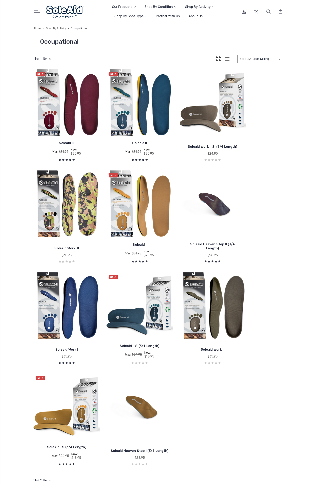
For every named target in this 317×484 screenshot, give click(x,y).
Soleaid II (126, 134)
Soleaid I (62, 227)
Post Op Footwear (252, 410)
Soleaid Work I (190, 230)
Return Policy (147, 420)
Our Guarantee (148, 398)
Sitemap (76, 477)
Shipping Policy (148, 414)
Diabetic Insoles (250, 392)
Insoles (244, 386)
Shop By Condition (160, 7)
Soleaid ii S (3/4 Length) (255, 227)
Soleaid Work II (62, 323)
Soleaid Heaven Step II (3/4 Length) (126, 228)
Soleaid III (62, 134)
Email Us (46, 410)
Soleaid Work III (254, 138)
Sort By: (245, 58)
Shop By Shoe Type (130, 16)
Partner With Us (168, 16)
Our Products (124, 7)
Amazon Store (148, 392)
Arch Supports (249, 398)
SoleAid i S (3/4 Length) (126, 319)
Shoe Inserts (248, 404)
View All (245, 416)
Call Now (46, 403)
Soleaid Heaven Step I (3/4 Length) (190, 321)
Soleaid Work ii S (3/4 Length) (190, 136)
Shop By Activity (199, 7)
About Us (196, 16)
